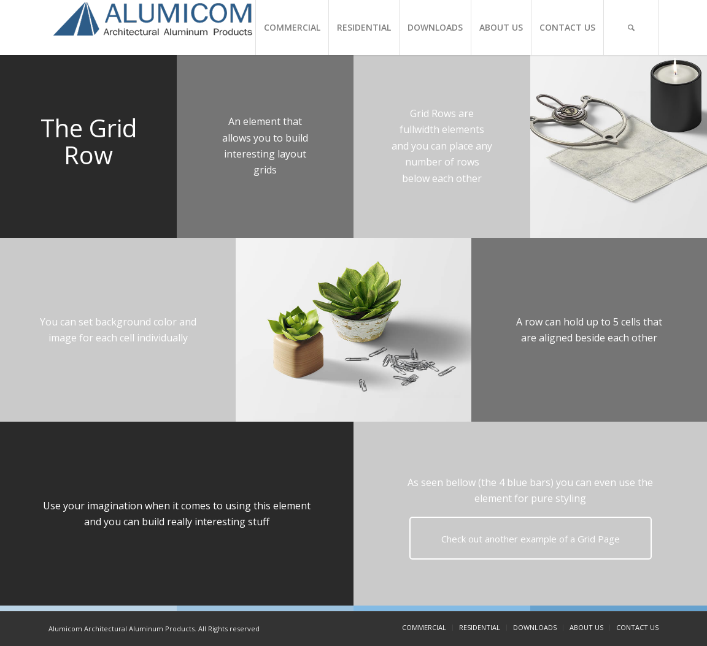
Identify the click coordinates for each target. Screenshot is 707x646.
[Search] (631, 27)
